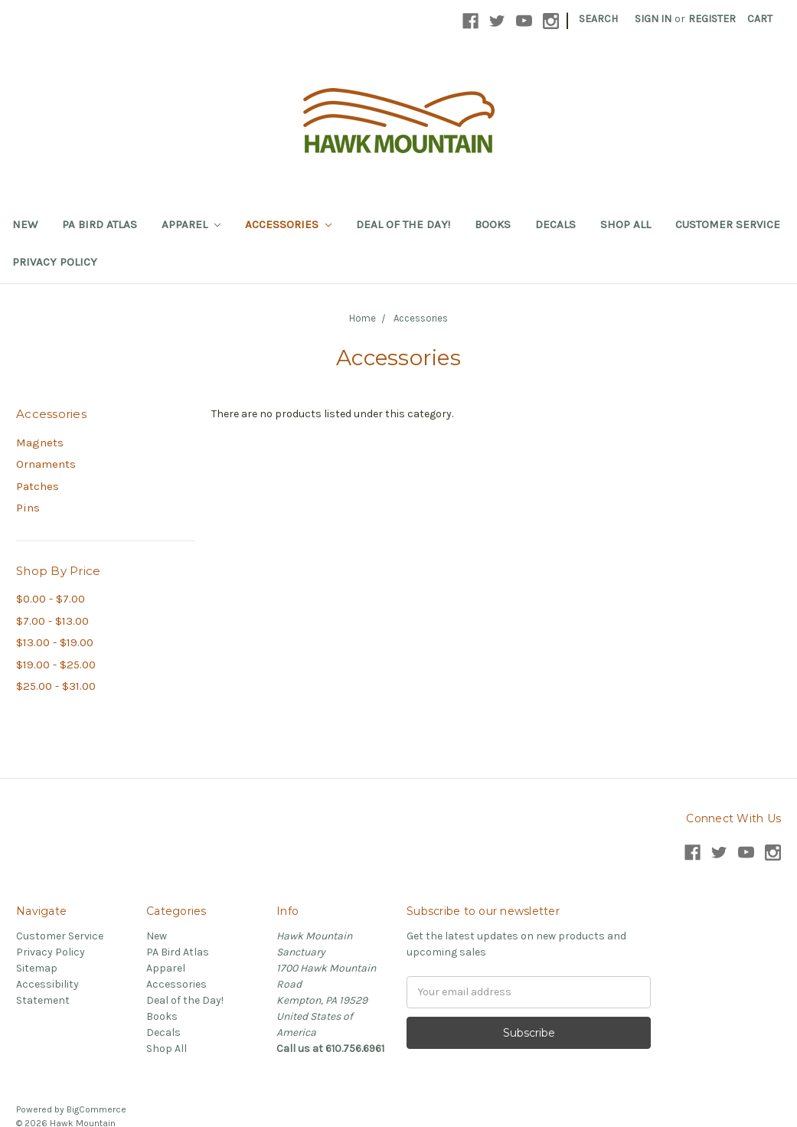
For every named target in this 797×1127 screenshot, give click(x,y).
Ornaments (46, 464)
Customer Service (727, 224)
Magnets (40, 442)
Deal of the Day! (403, 224)
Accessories (288, 224)
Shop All (625, 224)
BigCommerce (96, 1109)
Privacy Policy (54, 262)
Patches (37, 486)
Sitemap (36, 968)
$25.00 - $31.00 (56, 686)
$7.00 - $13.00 (52, 621)
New (25, 224)
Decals (555, 224)
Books (493, 224)
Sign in (653, 18)
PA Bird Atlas (99, 224)
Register (712, 18)
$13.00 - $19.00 (54, 642)
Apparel (191, 224)
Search (598, 18)
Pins (28, 507)
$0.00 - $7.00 (50, 599)
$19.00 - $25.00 (56, 664)
